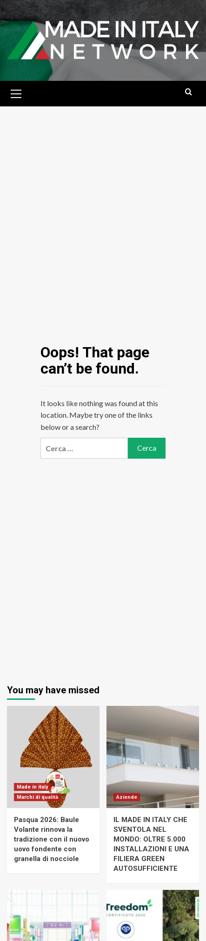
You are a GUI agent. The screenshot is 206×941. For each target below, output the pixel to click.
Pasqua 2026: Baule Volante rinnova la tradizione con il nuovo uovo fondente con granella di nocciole (51, 839)
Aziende (126, 797)
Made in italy (32, 787)
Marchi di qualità (37, 797)
